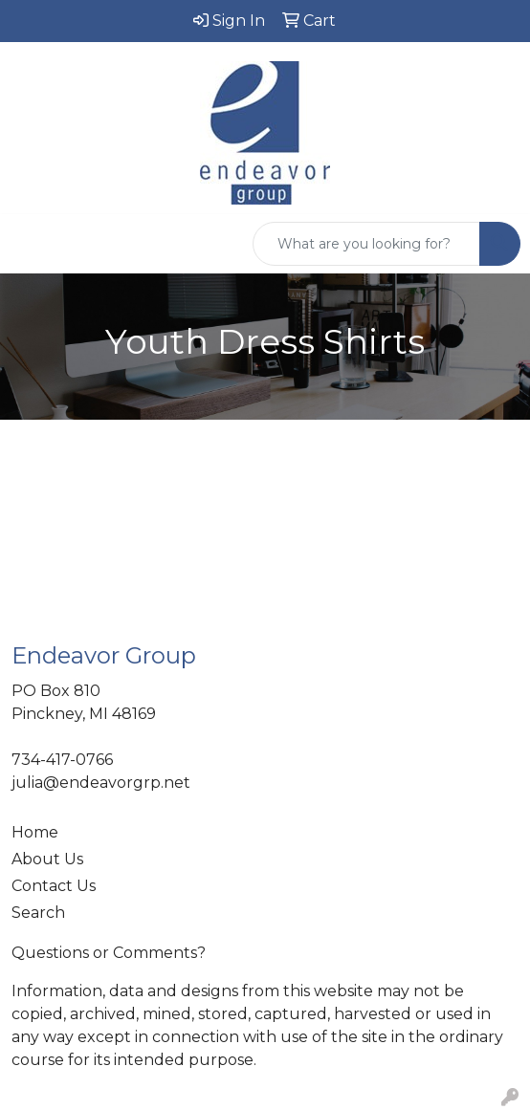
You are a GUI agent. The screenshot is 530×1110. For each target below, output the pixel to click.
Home (34, 832)
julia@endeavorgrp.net (100, 782)
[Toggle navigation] (30, 243)
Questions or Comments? (108, 953)
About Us (47, 859)
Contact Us (53, 886)
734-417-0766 (62, 760)
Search (38, 912)
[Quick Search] (366, 244)
